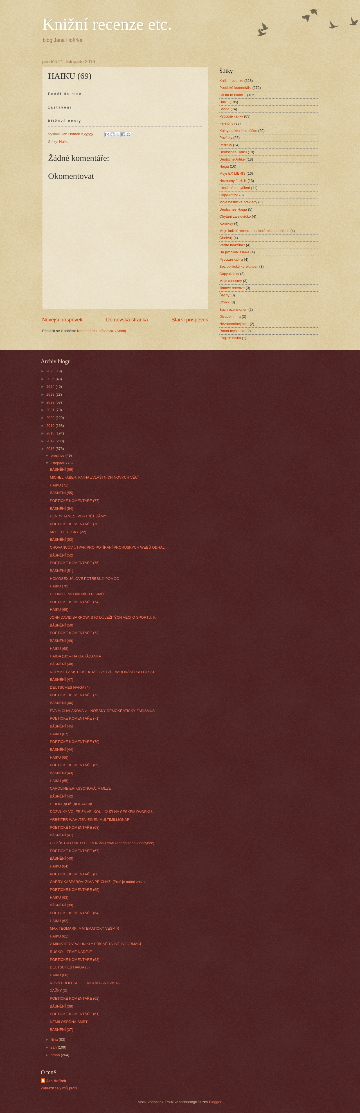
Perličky (225, 145)
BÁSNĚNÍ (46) (61, 703)
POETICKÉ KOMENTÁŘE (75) (75, 563)
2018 (50, 433)
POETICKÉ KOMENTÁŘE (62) (75, 998)
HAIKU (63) (59, 897)
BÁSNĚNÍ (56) (61, 469)
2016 (50, 449)
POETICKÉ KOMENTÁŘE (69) (75, 765)
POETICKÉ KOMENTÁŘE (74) (75, 602)
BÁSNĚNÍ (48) (61, 664)
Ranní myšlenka (232, 331)
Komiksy (226, 223)
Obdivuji (226, 238)
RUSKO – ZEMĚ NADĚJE (71, 952)
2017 (50, 441)
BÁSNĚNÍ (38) (61, 1006)
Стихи (224, 302)
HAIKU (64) (59, 866)
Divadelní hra (230, 316)
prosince (58, 455)
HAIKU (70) (59, 586)
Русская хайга (231, 259)
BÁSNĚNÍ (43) (61, 773)
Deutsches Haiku (233, 152)
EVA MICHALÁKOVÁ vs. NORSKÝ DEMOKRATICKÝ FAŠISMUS (102, 711)
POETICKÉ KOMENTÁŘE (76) (75, 524)
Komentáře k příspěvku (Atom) (101, 331)
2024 (50, 386)
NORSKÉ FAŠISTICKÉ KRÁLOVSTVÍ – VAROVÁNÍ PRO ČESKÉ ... (104, 672)
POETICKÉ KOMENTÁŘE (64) (75, 913)
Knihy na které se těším (238, 131)
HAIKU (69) (59, 609)
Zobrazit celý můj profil (59, 1088)
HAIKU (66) (59, 757)
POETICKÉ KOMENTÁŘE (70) (75, 742)
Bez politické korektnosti (238, 266)
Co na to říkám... (232, 95)
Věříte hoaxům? (232, 245)
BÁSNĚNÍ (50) (61, 625)
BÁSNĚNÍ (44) (61, 749)
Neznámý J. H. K (233, 181)
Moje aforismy (230, 281)
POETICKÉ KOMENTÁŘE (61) (75, 1014)
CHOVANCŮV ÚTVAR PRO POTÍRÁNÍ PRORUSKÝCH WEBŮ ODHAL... (109, 547)
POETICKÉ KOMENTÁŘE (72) (75, 695)
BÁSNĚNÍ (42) (61, 796)
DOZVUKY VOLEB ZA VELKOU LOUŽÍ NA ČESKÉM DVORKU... (102, 812)
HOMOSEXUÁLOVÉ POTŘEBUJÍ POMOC (84, 578)
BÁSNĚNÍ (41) (61, 835)
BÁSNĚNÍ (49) (61, 641)
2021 (50, 410)
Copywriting (228, 195)
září (54, 1047)
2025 (50, 379)
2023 (50, 394)
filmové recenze (232, 288)
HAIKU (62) (59, 921)
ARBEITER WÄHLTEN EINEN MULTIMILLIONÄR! (90, 819)
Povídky (225, 138)
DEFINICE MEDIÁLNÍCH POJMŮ (77, 594)
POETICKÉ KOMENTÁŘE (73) (75, 633)
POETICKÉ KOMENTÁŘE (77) (75, 501)
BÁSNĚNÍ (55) (61, 493)
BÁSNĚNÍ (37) (61, 1030)
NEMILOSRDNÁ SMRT (68, 1022)
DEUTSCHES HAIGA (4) (70, 687)
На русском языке (234, 252)
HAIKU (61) (59, 936)
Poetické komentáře (235, 87)
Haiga (224, 166)
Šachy (224, 295)
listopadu (58, 463)
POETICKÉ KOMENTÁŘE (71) (75, 718)
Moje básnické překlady (238, 202)
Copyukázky (229, 274)
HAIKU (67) (59, 734)
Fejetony (226, 123)
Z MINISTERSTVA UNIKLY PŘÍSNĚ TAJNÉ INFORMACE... (97, 944)
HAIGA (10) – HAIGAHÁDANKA (75, 656)
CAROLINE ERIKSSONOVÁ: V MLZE (80, 788)
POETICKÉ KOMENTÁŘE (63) (75, 959)
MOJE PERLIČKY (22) (68, 532)
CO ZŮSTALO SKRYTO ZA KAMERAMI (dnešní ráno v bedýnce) (102, 843)
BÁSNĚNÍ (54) (61, 508)
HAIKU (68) (59, 648)
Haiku (63, 141)
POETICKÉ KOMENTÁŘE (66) (75, 874)
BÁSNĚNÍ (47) (61, 679)
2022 (50, 402)
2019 (50, 425)
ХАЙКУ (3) (58, 990)
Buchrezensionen (233, 309)
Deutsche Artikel (232, 159)
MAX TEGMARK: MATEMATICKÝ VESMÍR (84, 928)
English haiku (230, 338)
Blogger (215, 1102)
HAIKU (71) (59, 485)
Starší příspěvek (190, 320)
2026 (50, 371)
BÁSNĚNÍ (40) (61, 858)
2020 (50, 418)
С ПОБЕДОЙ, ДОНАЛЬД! (71, 804)
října (55, 1039)
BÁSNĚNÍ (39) (61, 905)
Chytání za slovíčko (235, 216)
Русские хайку (231, 116)
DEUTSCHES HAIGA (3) (70, 967)
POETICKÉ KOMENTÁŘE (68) (75, 827)
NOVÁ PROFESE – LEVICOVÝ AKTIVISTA (85, 983)
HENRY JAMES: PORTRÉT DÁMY (78, 516)
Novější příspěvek (62, 320)
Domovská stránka (127, 320)
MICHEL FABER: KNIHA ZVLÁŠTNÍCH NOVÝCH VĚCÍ (94, 477)
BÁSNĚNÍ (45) (61, 726)
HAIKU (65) (59, 781)
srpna (56, 1055)
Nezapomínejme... (234, 324)
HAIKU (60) (59, 975)
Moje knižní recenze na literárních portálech (254, 231)
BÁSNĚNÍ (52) (61, 555)
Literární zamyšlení (234, 188)
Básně (224, 109)
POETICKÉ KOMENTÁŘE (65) (75, 889)
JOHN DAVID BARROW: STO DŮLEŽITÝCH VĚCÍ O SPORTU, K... (104, 617)
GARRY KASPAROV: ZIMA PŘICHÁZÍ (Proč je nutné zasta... (99, 882)
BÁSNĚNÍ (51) (61, 571)
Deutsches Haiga (233, 209)
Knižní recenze (231, 80)
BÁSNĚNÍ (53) (61, 539)
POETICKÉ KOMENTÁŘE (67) (75, 851)
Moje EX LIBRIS (232, 173)
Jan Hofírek (56, 1081)
